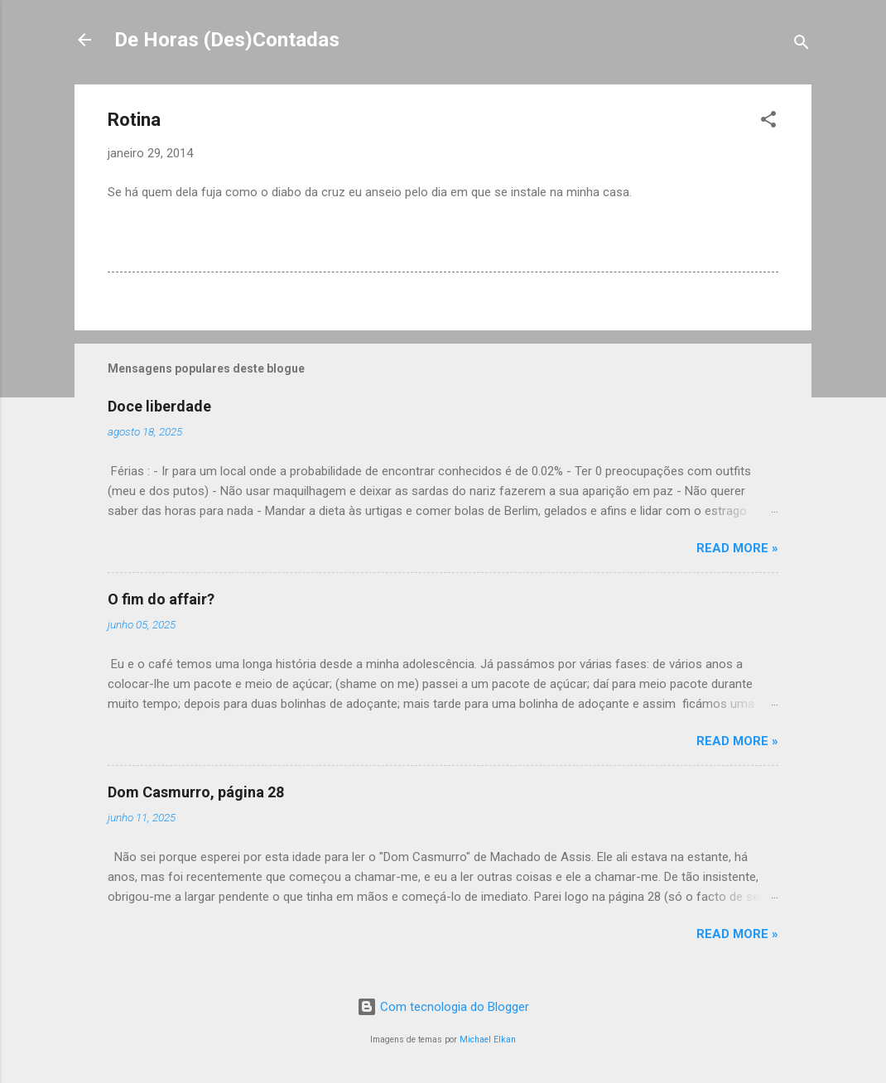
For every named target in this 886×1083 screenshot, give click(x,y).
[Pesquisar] (801, 45)
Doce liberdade (159, 406)
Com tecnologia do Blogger (443, 1006)
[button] (768, 122)
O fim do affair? (161, 599)
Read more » (737, 548)
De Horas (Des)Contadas (226, 39)
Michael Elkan (488, 1039)
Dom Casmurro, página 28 (196, 792)
